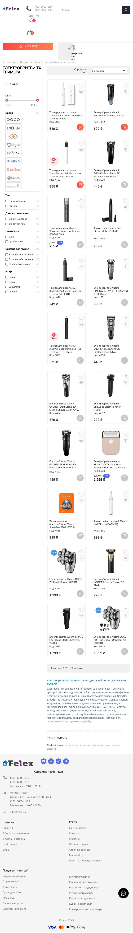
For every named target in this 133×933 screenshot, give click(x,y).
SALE (6, 850)
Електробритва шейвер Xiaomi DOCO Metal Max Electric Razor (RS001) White (109, 465)
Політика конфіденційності (85, 861)
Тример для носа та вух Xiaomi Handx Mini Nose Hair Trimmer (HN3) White (65, 174)
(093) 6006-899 (43, 6)
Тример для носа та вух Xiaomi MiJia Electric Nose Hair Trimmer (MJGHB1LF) (65, 291)
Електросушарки (79, 877)
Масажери (9, 898)
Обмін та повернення (16, 834)
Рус (37, 15)
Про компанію (77, 828)
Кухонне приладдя (80, 904)
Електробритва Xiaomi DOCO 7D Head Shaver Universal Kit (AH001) (110, 640)
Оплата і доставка (14, 839)
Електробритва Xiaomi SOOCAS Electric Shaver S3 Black (109, 582)
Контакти (75, 834)
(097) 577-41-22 (20, 802)
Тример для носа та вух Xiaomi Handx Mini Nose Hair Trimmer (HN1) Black (65, 349)
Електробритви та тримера (85, 910)
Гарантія (8, 828)
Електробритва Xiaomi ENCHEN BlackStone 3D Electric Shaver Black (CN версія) (62, 466)
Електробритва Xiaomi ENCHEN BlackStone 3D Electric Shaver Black (107, 174)
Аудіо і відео (72, 746)
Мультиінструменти (81, 893)
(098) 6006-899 (43, 10)
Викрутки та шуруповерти (85, 888)
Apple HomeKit (11, 882)
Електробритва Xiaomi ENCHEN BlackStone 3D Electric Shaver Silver (107, 349)
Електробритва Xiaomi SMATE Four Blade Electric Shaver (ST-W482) (66, 640)
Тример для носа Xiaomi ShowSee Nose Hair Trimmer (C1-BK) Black (65, 232)
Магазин (74, 839)
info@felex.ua (18, 812)
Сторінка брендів (79, 850)
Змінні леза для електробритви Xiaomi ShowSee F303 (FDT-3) (62, 525)
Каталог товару (78, 845)
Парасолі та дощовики (82, 899)
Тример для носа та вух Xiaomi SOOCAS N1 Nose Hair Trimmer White (66, 116)
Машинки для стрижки (83, 882)
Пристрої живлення (101, 746)
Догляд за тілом (12, 893)
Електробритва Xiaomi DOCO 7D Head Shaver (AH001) (65, 581)
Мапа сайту (76, 855)
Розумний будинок (14, 876)
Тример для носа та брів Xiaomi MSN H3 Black (107, 230)
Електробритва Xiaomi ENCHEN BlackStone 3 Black (109, 114)
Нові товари (10, 845)
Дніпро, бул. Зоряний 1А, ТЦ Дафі (31, 797)
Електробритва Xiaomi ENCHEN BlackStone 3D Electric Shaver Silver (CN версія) (63, 409)
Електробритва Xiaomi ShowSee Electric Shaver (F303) (107, 407)
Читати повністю (57, 738)
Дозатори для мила (14, 909)
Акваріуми (85, 746)
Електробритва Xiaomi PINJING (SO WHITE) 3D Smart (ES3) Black (111, 291)
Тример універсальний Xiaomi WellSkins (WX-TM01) (110, 523)
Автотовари (10, 887)
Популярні (109, 71)
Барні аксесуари (13, 904)
